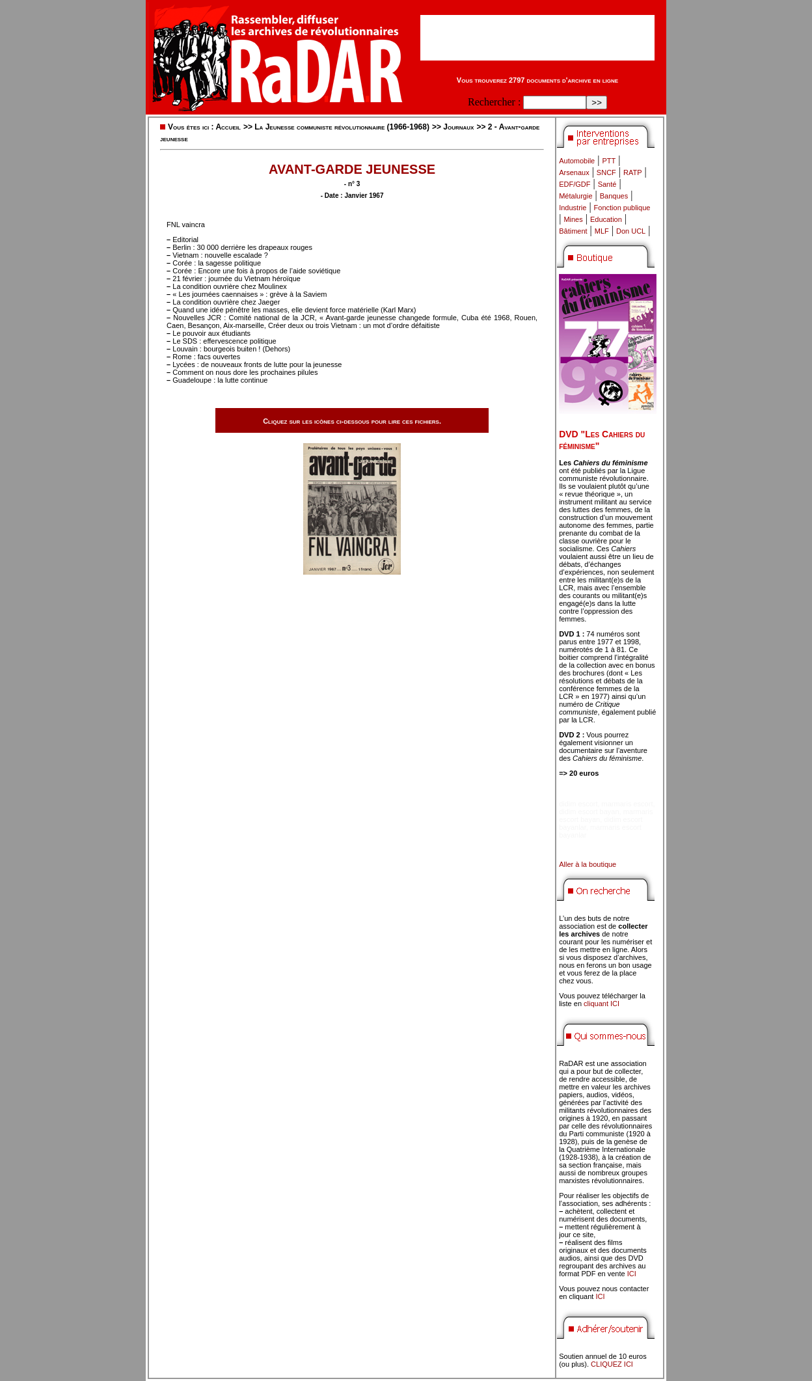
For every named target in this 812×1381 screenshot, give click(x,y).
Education (606, 219)
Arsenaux (574, 172)
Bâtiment (573, 231)
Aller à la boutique (587, 864)
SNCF (606, 172)
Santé (607, 184)
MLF (602, 231)
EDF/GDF (574, 184)
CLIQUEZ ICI (612, 1364)
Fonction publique (622, 208)
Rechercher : (494, 101)
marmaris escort (627, 804)
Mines (572, 219)
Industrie (572, 208)
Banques (614, 196)
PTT (609, 161)
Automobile (577, 161)
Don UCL (630, 231)
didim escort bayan (589, 811)
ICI (631, 1274)
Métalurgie (575, 196)
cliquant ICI (601, 1003)
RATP (632, 172)
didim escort (578, 804)
